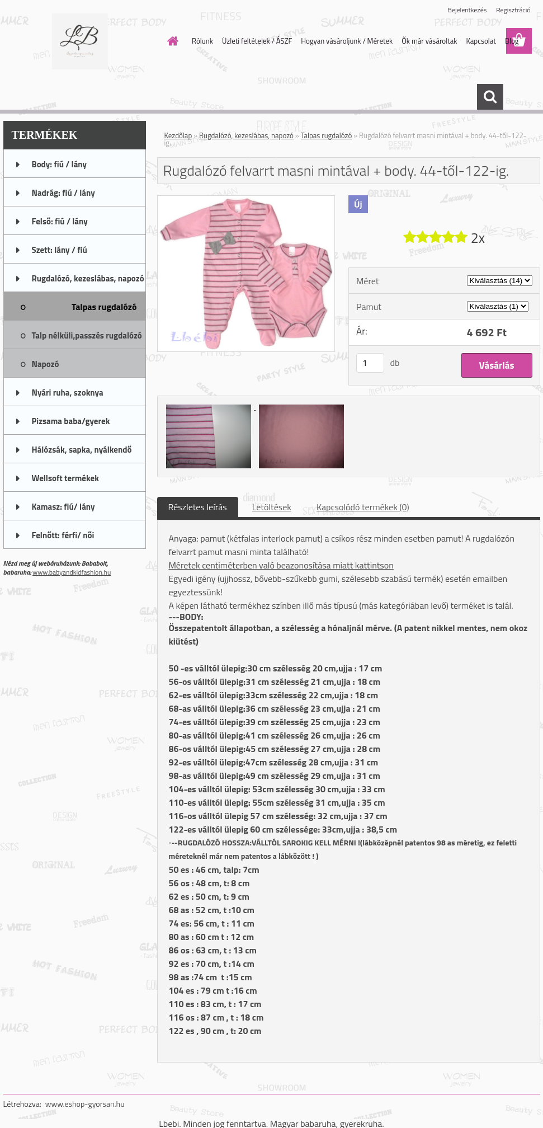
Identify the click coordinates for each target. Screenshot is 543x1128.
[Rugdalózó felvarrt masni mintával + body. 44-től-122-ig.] (246, 200)
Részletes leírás (197, 507)
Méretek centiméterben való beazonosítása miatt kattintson (281, 565)
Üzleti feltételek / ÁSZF (257, 40)
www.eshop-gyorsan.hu (85, 1104)
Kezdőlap (178, 135)
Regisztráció (513, 9)
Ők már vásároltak (429, 40)
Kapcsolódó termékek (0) (363, 507)
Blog (512, 40)
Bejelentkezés (467, 9)
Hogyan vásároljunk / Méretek (347, 40)
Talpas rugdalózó (326, 135)
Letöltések (271, 507)
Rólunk (202, 40)
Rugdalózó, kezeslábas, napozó (246, 135)
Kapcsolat (480, 40)
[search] (490, 97)
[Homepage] (170, 41)
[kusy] (370, 363)
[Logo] (80, 41)
